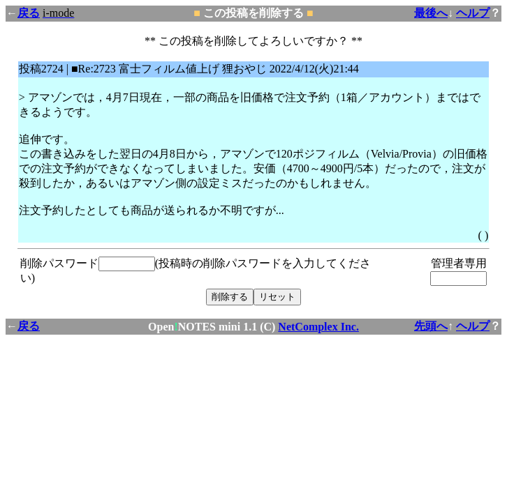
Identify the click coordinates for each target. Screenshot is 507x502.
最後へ (431, 13)
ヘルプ (473, 13)
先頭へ (431, 326)
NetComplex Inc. (318, 327)
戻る (28, 13)
